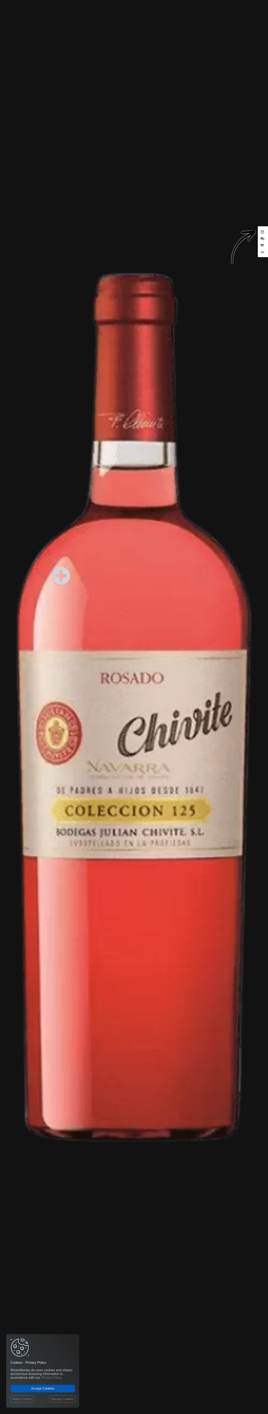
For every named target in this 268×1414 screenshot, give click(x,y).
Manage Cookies (62, 1399)
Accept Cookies (42, 1388)
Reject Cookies (22, 1399)
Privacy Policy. (52, 1377)
